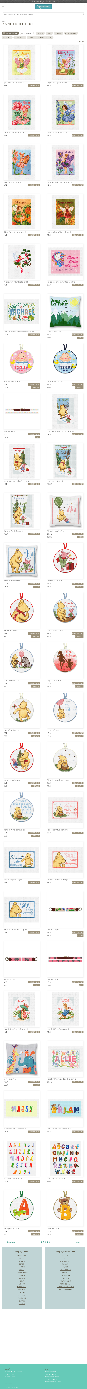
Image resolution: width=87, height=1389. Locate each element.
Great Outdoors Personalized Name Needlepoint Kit (19, 332)
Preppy (22, 1258)
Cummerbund (65, 1281)
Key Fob (7, 37)
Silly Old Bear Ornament (54, 680)
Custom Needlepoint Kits (13, 1372)
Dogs (21, 1270)
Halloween (22, 1298)
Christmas (21, 1255)
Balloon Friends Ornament (11, 680)
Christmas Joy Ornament (54, 581)
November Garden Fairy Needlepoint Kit (59, 232)
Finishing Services (51, 1379)
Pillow (40, 33)
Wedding (21, 1278)
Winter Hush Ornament (11, 631)
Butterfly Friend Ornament (11, 730)
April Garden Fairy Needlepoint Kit (14, 83)
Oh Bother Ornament (53, 730)
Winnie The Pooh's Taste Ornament (14, 830)
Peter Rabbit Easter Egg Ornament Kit (58, 1029)
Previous (11, 1242)
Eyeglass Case (65, 1284)
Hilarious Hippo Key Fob (11, 979)
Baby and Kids (22, 1272)
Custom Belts (9, 1374)
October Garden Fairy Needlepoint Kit (15, 232)
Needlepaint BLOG (11, 1387)
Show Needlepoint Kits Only (40, 37)
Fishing (22, 1292)
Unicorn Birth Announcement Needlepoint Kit (61, 282)
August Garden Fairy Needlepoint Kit (14, 182)
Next (78, 1242)
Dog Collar (65, 1261)
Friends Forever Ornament (55, 631)
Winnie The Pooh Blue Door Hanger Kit (15, 930)
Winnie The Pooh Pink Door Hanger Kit (58, 880)
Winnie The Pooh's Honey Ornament (58, 780)
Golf (22, 1281)
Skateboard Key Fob (53, 930)
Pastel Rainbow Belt (9, 431)
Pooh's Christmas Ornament (12, 780)
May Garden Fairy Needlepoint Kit (57, 83)
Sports (22, 1267)
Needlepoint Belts (51, 1374)
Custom (21, 1289)
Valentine (21, 1287)
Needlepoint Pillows (52, 1377)
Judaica (21, 1304)
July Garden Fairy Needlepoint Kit (57, 133)
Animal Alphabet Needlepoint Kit (57, 1179)
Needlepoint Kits (51, 1372)
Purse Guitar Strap (65, 1287)
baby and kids (12, 33)
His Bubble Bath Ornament (55, 382)
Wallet (59, 33)
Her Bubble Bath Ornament (12, 382)
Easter (22, 1301)
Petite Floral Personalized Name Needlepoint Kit (61, 1079)
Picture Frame (65, 1289)
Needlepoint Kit (34, 85)
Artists (21, 1295)
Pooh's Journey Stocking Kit (55, 481)
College (21, 1275)
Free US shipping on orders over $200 (43, 1)
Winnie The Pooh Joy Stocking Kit (13, 531)
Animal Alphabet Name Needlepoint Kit (59, 1129)
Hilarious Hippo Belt (53, 979)
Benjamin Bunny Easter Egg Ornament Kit (16, 1029)
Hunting (21, 1284)
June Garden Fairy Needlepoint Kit (14, 133)
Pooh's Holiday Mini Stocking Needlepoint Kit (17, 481)
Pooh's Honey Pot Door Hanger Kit (57, 830)
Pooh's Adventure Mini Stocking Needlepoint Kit (61, 431)
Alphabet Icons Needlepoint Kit (13, 1179)
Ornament (20, 37)
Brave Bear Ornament (53, 1228)
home (4, 21)
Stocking (65, 1278)
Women (21, 1261)
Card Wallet (71, 33)
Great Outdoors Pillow (54, 332)
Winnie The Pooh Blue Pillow (12, 581)
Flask (65, 1267)
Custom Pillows (10, 1377)
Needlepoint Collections (53, 1382)
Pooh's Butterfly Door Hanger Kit (13, 880)
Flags (21, 1264)
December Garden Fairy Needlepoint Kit (16, 282)
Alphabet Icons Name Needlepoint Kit (15, 1129)
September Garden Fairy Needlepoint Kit (59, 182)
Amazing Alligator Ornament (12, 1228)
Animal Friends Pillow (10, 1079)
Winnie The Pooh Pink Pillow (55, 531)
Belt (50, 33)
